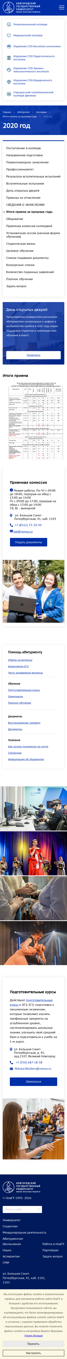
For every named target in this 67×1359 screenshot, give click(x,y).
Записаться (33, 1081)
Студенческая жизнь (20, 243)
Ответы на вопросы (20, 660)
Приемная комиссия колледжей (29, 226)
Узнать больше (33, 1335)
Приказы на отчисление (23, 197)
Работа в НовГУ (53, 1244)
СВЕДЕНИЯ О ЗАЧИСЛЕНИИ (25, 205)
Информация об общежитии (26, 759)
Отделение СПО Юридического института (29, 82)
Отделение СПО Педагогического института (30, 58)
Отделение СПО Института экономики (33, 46)
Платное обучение (19, 279)
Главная (7, 112)
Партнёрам (50, 1250)
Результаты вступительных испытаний (33, 176)
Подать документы (28, 542)
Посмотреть (33, 355)
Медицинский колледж (24, 35)
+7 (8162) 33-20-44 (26, 525)
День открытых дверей (22, 190)
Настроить (33, 1353)
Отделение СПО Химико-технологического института (27, 70)
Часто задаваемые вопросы (25, 672)
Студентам (10, 1226)
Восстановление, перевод (24, 722)
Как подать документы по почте (28, 746)
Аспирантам (11, 1256)
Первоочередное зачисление (27, 162)
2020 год (47, 116)
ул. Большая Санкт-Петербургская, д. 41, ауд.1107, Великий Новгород (32, 1052)
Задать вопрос (16, 286)
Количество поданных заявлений (30, 272)
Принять (34, 1343)
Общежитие (14, 219)
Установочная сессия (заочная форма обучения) (33, 234)
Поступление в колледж (23, 148)
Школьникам (12, 1244)
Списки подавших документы (27, 258)
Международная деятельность (24, 1232)
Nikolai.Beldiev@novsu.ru (30, 1068)
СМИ (6, 1262)
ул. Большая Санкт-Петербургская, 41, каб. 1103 (33, 517)
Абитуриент (23, 112)
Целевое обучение (20, 251)
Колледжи (41, 112)
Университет (12, 1220)
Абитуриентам (13, 1238)
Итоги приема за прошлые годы (20, 116)
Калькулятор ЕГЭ (18, 666)
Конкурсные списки (20, 265)
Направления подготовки (24, 155)
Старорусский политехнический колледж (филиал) (29, 94)
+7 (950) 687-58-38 (26, 1062)
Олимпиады (15, 696)
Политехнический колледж (26, 24)
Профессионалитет (20, 169)
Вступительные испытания (25, 183)
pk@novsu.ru (21, 531)
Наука (7, 1250)
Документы (15, 729)
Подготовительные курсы (24, 690)
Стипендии (15, 753)
